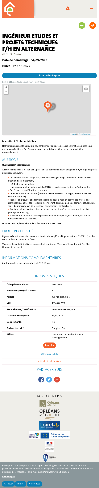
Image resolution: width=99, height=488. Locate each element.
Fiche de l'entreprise (49, 75)
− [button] (6, 92)
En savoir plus (8, 476)
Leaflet (73, 134)
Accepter (8, 484)
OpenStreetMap (84, 134)
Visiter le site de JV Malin (49, 361)
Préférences (34, 484)
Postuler (49, 345)
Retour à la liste (50, 354)
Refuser (20, 484)
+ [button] (6, 87)
